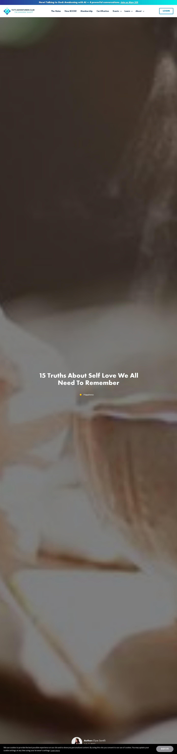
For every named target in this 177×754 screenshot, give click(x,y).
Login (166, 11)
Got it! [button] (165, 749)
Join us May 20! (129, 2)
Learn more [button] (55, 750)
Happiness (88, 394)
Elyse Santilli (99, 741)
